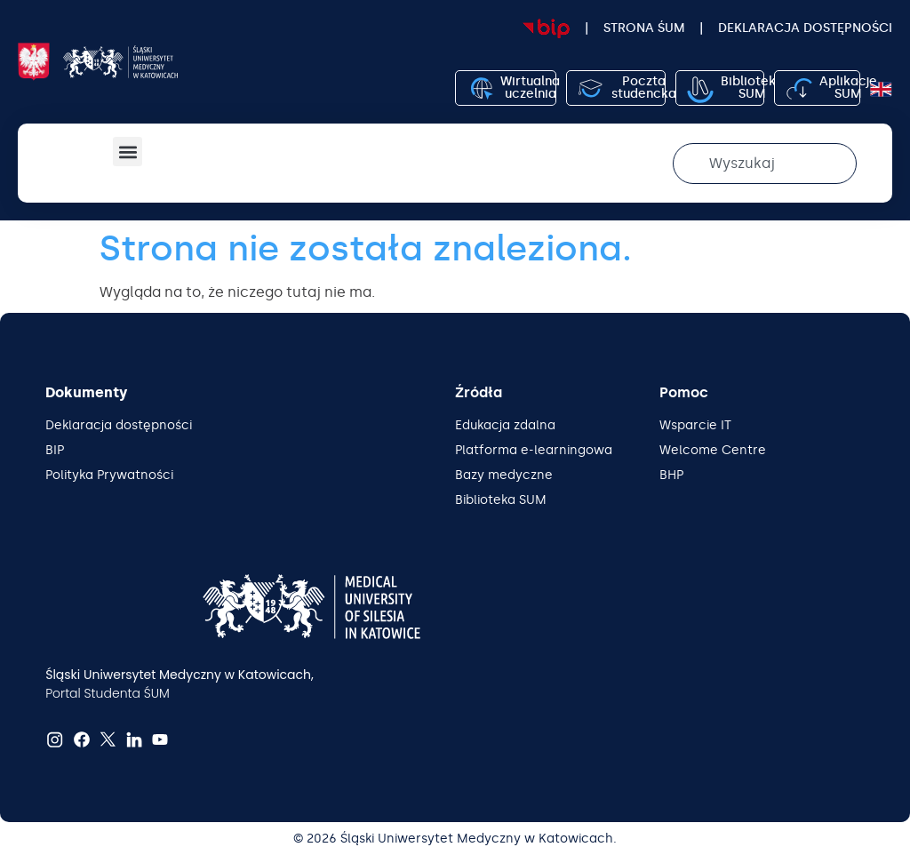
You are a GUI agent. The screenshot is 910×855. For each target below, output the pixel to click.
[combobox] (765, 163)
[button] (127, 151)
